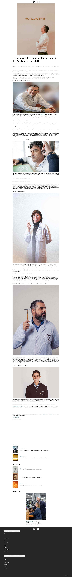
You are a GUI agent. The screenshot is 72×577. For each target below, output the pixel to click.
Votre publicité (6, 551)
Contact (5, 552)
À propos (5, 545)
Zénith (54, 70)
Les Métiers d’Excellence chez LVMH (18, 406)
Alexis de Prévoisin (17, 419)
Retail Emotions (45, 414)
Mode (4, 533)
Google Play (5, 559)
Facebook (6, 569)
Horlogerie (17, 417)
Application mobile (14, 555)
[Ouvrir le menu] (70, 1)
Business (5, 535)
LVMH (14, 417)
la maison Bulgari (42, 114)
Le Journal (12, 531)
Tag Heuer (56, 70)
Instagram (6, 568)
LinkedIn (6, 564)
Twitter (5, 566)
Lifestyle (5, 540)
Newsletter (5, 547)
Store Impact (50, 414)
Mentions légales (6, 549)
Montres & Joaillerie (7, 538)
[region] (36, 432)
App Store (5, 557)
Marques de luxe (6, 542)
